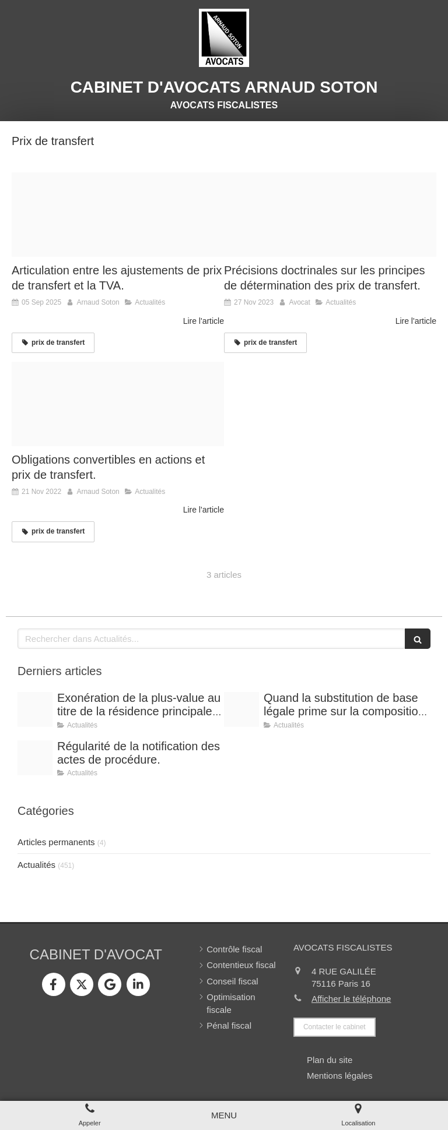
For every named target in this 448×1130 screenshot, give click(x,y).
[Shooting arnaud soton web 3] (35, 709)
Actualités (36, 865)
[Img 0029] (118, 404)
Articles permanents (56, 842)
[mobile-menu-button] (224, 1115)
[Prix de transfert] (330, 214)
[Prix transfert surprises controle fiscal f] (118, 214)
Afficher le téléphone (351, 999)
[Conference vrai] (35, 757)
